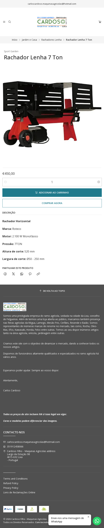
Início (14, 40)
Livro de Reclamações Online (19, 492)
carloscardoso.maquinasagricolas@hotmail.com (31, 442)
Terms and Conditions (15, 478)
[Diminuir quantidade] (5, 182)
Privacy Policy (10, 487)
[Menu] (4, 22)
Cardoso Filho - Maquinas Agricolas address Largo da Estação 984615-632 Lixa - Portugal (29, 455)
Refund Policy (10, 483)
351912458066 (13, 446)
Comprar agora (52, 203)
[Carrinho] (100, 22)
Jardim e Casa (29, 40)
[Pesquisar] (9, 22)
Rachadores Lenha (51, 40)
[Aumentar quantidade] (99, 182)
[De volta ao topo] (52, 291)
